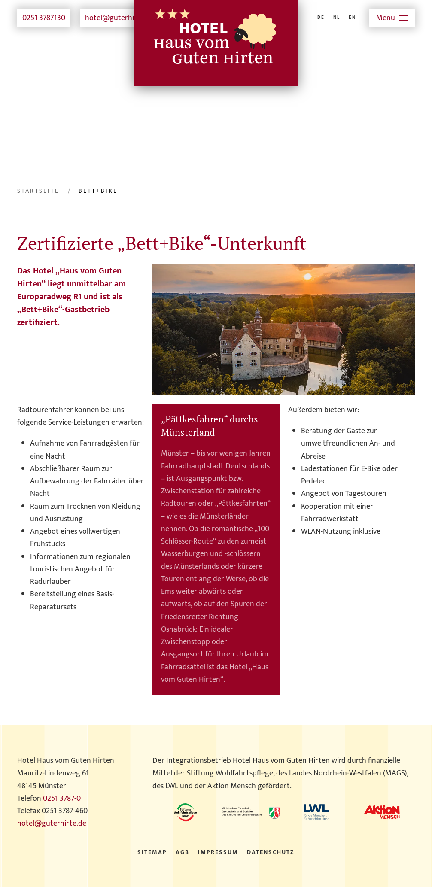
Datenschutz (271, 852)
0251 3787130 (43, 18)
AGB (182, 852)
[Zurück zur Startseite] (216, 18)
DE (321, 17)
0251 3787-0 (62, 798)
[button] (392, 18)
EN (352, 17)
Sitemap (152, 852)
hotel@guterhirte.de (119, 18)
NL (336, 17)
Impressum (218, 852)
